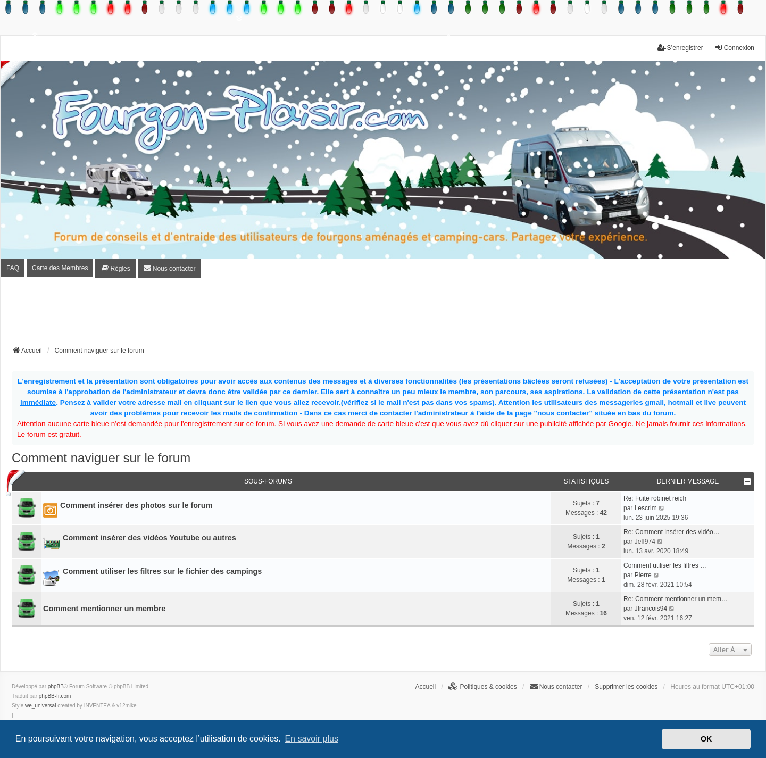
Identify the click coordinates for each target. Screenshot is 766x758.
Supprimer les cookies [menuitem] (626, 686)
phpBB (56, 686)
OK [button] (706, 739)
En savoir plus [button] (311, 738)
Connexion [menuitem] (734, 48)
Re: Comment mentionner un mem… (675, 599)
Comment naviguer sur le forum (101, 458)
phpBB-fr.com (55, 696)
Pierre (643, 575)
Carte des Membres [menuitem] (60, 268)
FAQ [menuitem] (12, 268)
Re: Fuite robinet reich (654, 498)
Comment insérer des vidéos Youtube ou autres (149, 538)
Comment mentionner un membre (104, 608)
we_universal (40, 706)
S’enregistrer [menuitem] (680, 48)
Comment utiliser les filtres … (664, 565)
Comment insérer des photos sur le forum (136, 505)
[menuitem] (115, 268)
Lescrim (646, 508)
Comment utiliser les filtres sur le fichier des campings (162, 571)
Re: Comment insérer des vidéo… (671, 532)
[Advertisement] (383, 315)
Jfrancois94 (651, 608)
